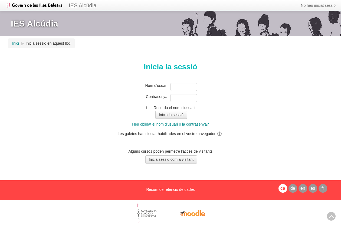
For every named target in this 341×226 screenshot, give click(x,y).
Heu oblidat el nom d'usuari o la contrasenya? (170, 124)
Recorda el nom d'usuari (174, 108)
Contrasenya (156, 96)
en (302, 188)
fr (323, 188)
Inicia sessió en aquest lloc (48, 43)
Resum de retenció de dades (170, 189)
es (312, 188)
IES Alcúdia (82, 5)
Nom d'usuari (156, 85)
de (292, 188)
